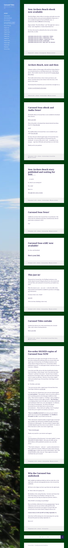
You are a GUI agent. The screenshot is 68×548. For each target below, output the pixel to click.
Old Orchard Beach (8, 18)
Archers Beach (7, 15)
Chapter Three (7, 32)
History (55, 338)
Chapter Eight (7, 42)
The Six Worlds (7, 20)
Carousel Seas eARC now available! (40, 244)
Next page (62, 537)
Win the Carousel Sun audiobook (39, 474)
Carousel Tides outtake (40, 321)
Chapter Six (6, 38)
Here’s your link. (34, 255)
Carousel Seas (52, 156)
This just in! (34, 274)
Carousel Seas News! (38, 212)
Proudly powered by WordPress (41, 545)
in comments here (50, 504)
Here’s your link (32, 119)
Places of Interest (7, 25)
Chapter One (6, 27)
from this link (36, 125)
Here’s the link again (34, 430)
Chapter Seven (7, 40)
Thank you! (6, 46)
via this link (42, 389)
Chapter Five (6, 36)
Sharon (37, 52)
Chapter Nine (6, 44)
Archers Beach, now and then (43, 64)
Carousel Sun (45, 528)
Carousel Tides (9, 5)
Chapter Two (6, 29)
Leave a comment (51, 52)
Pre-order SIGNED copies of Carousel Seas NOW (42, 352)
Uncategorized (43, 52)
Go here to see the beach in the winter (37, 88)
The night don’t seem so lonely (35, 192)
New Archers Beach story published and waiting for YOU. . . (41, 172)
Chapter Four (6, 34)
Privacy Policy (7, 49)
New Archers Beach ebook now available (41, 10)
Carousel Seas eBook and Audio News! (41, 108)
